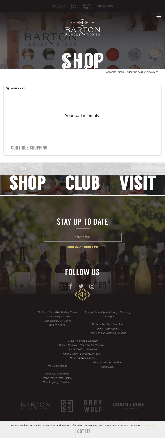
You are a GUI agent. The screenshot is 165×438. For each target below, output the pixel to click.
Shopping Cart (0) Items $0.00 (142, 72)
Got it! (83, 431)
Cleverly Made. (129, 420)
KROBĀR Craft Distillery (105, 6)
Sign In (121, 72)
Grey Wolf (87, 6)
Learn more (147, 425)
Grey (74, 6)
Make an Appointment (82, 357)
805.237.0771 (57, 325)
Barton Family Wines (59, 6)
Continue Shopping (29, 148)
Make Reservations (107, 328)
